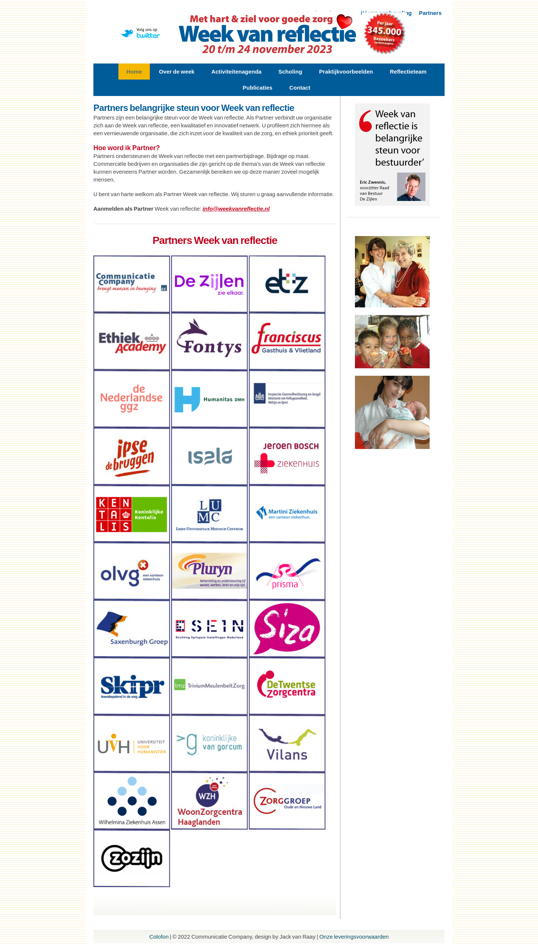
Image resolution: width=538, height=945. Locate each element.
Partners (430, 13)
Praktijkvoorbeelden (346, 71)
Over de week (176, 71)
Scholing (290, 71)
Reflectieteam (408, 71)
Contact (299, 87)
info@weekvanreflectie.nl (236, 208)
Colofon (159, 936)
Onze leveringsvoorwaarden (354, 936)
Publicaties (257, 87)
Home (134, 71)
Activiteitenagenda (236, 71)
